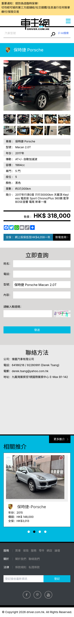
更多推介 (59, 439)
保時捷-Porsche (26, 507)
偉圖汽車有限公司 (23, 359)
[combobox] (27, 33)
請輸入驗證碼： (13, 306)
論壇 (57, 550)
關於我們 (20, 559)
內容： (8, 295)
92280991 (33, 365)
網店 (49, 550)
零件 (41, 550)
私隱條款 (34, 567)
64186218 (18, 365)
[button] (29, 532)
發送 (37, 330)
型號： (8, 284)
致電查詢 (60, 237)
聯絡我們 (34, 559)
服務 (33, 550)
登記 (57, 578)
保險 (26, 550)
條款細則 (20, 567)
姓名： (8, 263)
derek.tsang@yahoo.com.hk (30, 371)
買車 (18, 550)
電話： (8, 274)
